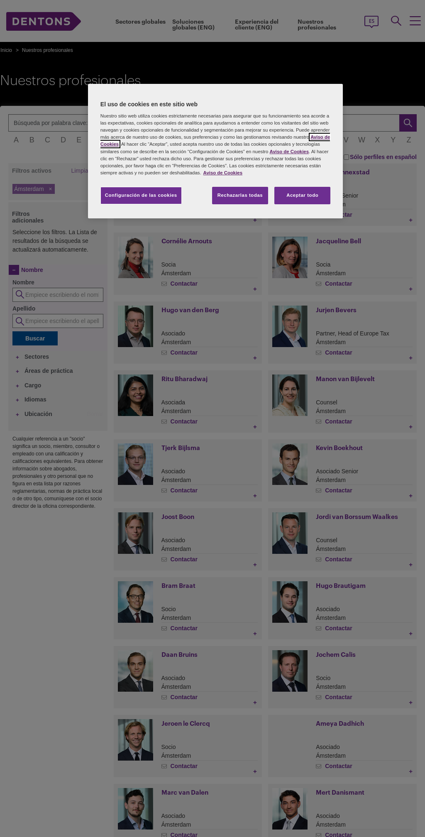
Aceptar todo (302, 195)
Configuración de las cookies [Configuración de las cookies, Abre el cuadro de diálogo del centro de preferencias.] (141, 195)
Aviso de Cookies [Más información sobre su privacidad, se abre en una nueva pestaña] (222, 172)
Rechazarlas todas (240, 195)
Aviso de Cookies (289, 151)
